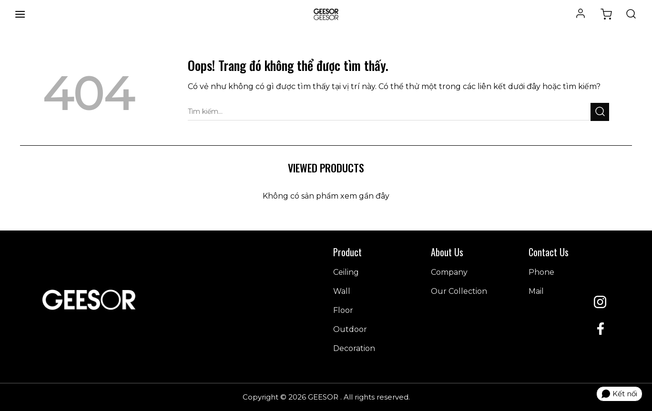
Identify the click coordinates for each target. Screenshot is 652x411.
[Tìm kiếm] (631, 14)
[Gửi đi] (600, 111)
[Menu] (20, 14)
